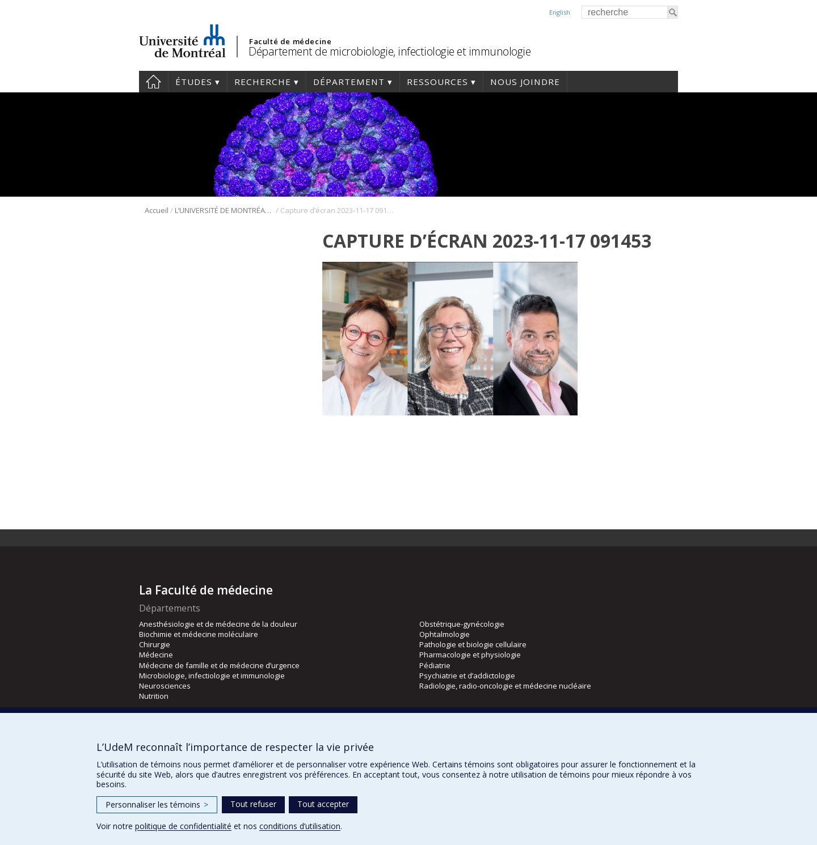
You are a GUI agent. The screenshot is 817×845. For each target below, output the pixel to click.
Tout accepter (323, 804)
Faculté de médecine (290, 41)
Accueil (153, 81)
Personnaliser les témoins (157, 804)
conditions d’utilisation (299, 826)
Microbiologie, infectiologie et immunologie (212, 675)
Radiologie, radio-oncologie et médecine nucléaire (505, 686)
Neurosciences (165, 686)
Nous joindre (525, 81)
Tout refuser (253, 804)
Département (349, 81)
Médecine (156, 654)
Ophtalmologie (444, 634)
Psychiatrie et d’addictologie (467, 675)
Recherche (262, 81)
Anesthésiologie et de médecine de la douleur (218, 624)
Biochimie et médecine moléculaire (198, 634)
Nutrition (154, 696)
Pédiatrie (434, 665)
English (559, 12)
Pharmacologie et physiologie (470, 654)
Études (193, 81)
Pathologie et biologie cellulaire (473, 644)
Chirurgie (154, 644)
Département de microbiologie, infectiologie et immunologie (389, 51)
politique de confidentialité (183, 826)
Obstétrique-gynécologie (461, 624)
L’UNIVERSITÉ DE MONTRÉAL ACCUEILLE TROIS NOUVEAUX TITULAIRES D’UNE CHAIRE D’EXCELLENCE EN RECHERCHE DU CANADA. (224, 210)
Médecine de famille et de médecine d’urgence (219, 665)
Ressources (437, 81)
